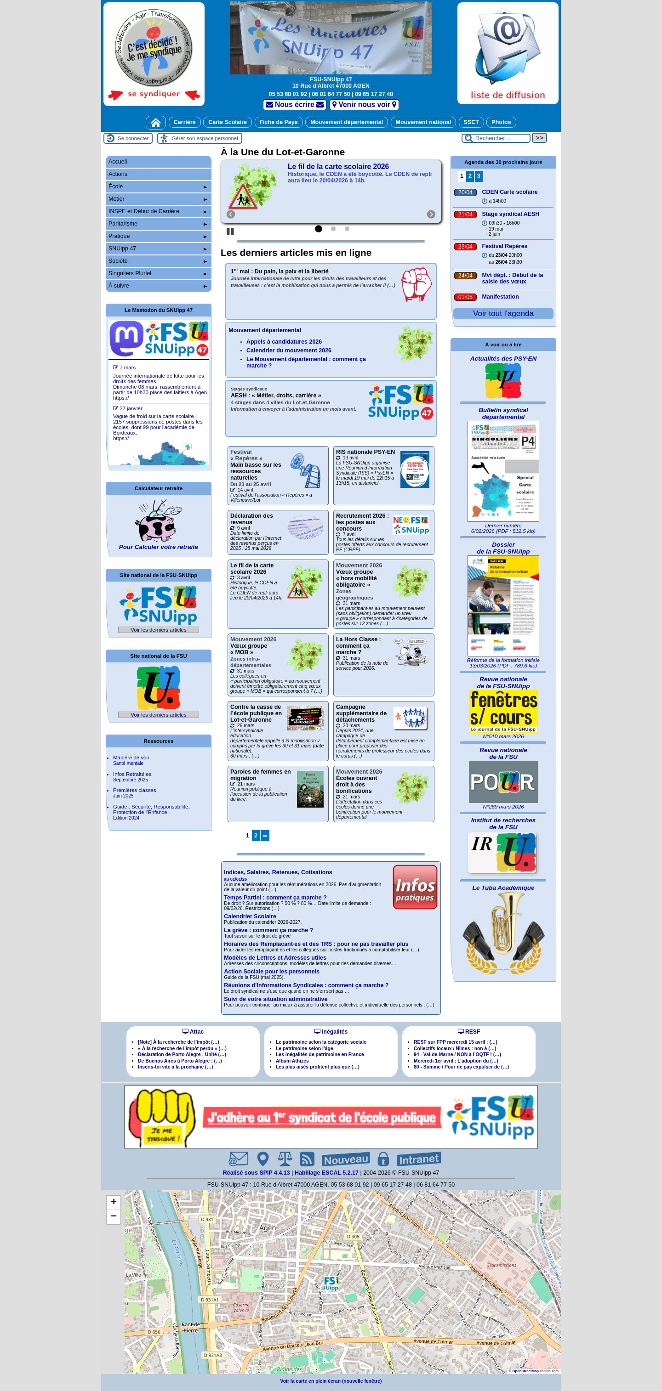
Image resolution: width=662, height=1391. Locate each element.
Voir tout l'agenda (503, 313)
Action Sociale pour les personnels (272, 971)
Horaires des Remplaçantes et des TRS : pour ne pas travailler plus (316, 944)
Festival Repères (504, 246)
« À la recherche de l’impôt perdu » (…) (182, 1048)
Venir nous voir (364, 104)
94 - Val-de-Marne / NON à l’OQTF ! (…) (457, 1054)
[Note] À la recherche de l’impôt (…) (178, 1042)
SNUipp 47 (157, 248)
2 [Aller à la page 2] (255, 835)
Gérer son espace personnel (204, 138)
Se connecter (133, 138)
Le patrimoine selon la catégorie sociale (321, 1042)
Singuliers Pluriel (157, 273)
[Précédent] (226, 191)
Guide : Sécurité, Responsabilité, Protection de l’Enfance (151, 812)
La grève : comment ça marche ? (268, 930)
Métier (157, 199)
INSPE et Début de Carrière (157, 211)
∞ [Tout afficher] (265, 835)
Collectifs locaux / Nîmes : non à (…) (455, 1048)
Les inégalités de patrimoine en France (320, 1054)
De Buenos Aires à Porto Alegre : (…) (180, 1060)
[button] (331, 1283)
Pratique (157, 236)
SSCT (471, 122)
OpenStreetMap (525, 1371)
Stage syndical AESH (510, 214)
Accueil (117, 161)
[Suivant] (427, 191)
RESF (469, 1032)
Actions (117, 174)
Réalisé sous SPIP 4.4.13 (257, 1173)
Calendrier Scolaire (250, 916)
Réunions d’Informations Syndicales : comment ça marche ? (306, 985)
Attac (193, 1032)
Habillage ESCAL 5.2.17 (327, 1173)
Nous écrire (295, 104)
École (157, 186)
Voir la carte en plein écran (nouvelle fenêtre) (331, 1381)
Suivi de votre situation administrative (275, 999)
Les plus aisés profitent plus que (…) (318, 1066)
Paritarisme (157, 224)
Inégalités (331, 1032)
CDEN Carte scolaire (509, 192)
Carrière (185, 122)
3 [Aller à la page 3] (478, 176)
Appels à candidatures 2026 (284, 342)
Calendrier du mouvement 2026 (288, 350)
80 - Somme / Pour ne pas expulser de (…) (461, 1066)
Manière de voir (131, 760)
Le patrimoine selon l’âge (304, 1048)
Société (157, 261)
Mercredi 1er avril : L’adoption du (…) (456, 1060)
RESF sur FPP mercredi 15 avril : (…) (455, 1042)
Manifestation (500, 297)
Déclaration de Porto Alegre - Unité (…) (182, 1054)
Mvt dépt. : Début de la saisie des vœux (512, 278)
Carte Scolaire (227, 122)
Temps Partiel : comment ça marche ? (275, 897)
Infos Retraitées (132, 776)
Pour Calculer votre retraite (158, 546)
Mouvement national (423, 122)
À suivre (157, 286)
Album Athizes (292, 1060)
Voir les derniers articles (158, 630)
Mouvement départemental (346, 122)
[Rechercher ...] (496, 138)
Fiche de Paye (279, 122)
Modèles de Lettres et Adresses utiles (275, 958)
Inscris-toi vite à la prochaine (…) (175, 1066)
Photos (501, 122)
